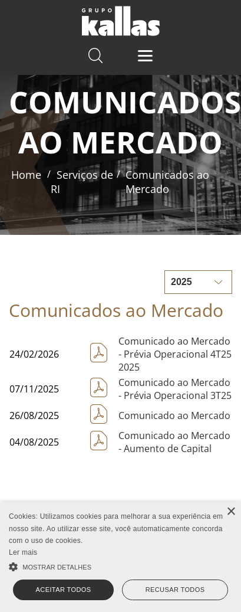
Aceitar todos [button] (63, 589)
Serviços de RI (82, 182)
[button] (120, 566)
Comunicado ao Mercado (174, 415)
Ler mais (23, 552)
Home (26, 175)
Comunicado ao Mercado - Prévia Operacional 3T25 (175, 389)
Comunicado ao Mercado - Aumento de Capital (174, 442)
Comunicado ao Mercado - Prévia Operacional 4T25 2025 (175, 354)
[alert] (120, 557)
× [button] (230, 512)
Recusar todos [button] (175, 589)
